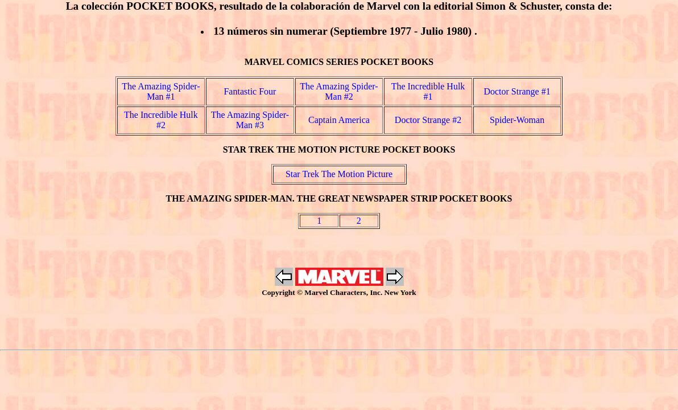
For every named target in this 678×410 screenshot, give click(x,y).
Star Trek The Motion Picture (339, 174)
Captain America (339, 120)
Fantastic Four (250, 91)
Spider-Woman (517, 120)
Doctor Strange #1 (516, 91)
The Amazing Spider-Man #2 (339, 91)
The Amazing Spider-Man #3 (250, 120)
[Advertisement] (339, 323)
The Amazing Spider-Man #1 (161, 91)
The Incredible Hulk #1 (428, 91)
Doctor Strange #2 (428, 120)
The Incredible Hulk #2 (161, 120)
